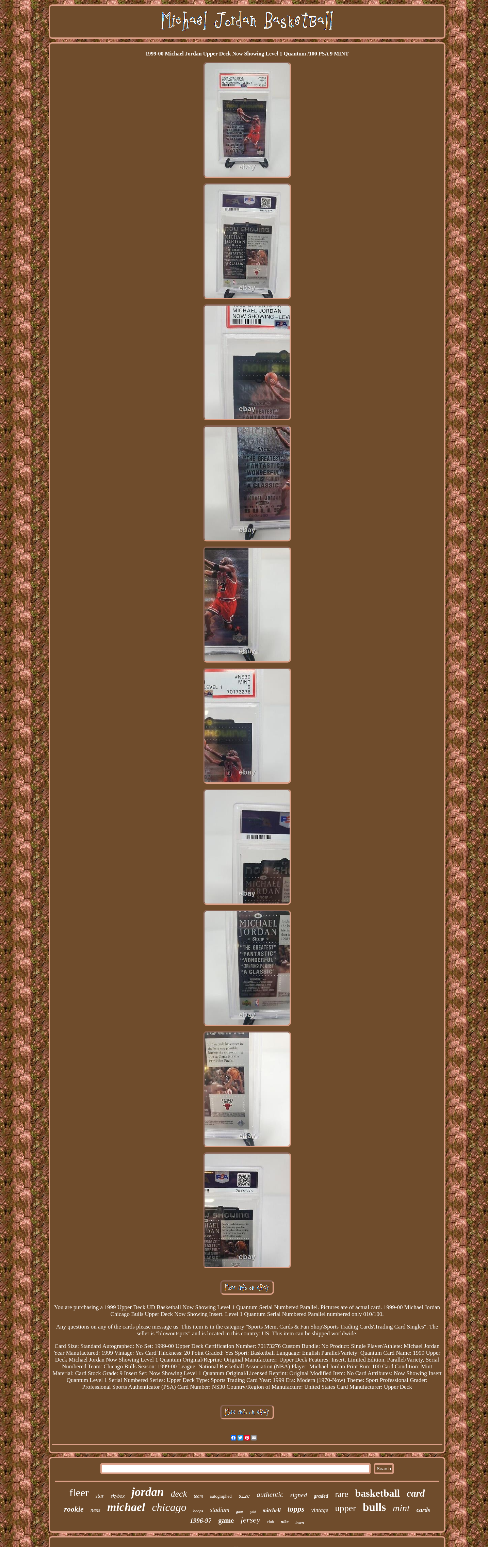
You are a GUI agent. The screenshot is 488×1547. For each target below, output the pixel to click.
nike (285, 1521)
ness (95, 1510)
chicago (169, 1507)
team (198, 1496)
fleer (79, 1493)
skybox (118, 1496)
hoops (198, 1511)
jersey (250, 1519)
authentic (270, 1495)
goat (239, 1512)
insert (299, 1522)
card (416, 1493)
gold (253, 1512)
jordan (147, 1492)
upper (345, 1508)
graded (321, 1496)
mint (401, 1508)
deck (179, 1494)
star (100, 1496)
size (244, 1496)
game (226, 1520)
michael (126, 1507)
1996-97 (200, 1520)
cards (423, 1510)
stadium (219, 1510)
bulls (374, 1507)
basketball (377, 1493)
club (270, 1521)
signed (298, 1495)
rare (341, 1494)
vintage (319, 1510)
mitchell (271, 1510)
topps (296, 1509)
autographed (220, 1496)
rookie (73, 1509)
